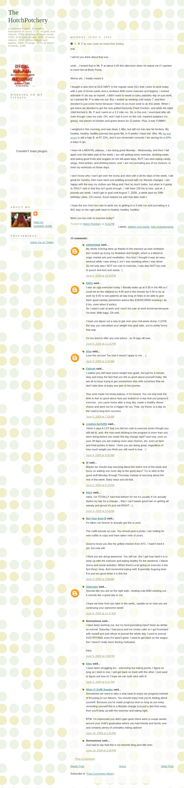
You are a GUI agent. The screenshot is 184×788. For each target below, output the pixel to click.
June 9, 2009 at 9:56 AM (100, 579)
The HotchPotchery (28, 16)
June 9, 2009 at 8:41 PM (100, 681)
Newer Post (77, 766)
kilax (89, 663)
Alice (89, 492)
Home (122, 766)
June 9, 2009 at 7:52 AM (100, 416)
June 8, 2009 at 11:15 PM (101, 343)
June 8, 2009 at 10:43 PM (101, 275)
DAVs (89, 283)
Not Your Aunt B (96, 518)
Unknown (92, 586)
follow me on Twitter (42, 242)
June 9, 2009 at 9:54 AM (100, 511)
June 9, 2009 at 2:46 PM (100, 656)
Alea (89, 351)
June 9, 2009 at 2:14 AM (100, 361)
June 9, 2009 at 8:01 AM (100, 455)
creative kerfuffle (96, 424)
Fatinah (90, 368)
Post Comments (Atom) (100, 773)
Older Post (167, 766)
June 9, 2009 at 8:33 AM (100, 485)
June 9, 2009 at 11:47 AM (101, 613)
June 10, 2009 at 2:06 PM (101, 750)
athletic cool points (139, 226)
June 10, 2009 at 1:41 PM (101, 733)
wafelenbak (93, 244)
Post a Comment (85, 758)
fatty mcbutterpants (162, 226)
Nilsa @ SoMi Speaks (99, 689)
